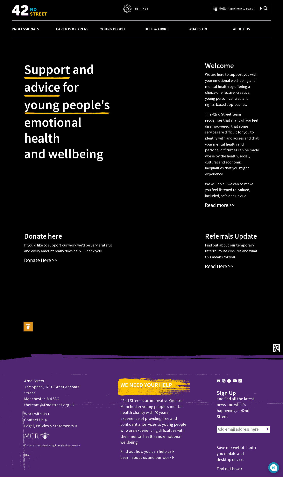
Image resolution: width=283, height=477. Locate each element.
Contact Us (34, 419)
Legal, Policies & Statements (50, 425)
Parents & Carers (72, 29)
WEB (26, 454)
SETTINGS (135, 8)
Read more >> (219, 205)
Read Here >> (219, 266)
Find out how (229, 468)
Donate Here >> (40, 260)
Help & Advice (157, 29)
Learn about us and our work (147, 457)
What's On (198, 29)
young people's (67, 105)
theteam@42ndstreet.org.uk (49, 404)
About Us (241, 29)
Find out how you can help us (147, 451)
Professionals (25, 29)
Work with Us (37, 413)
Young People (113, 29)
